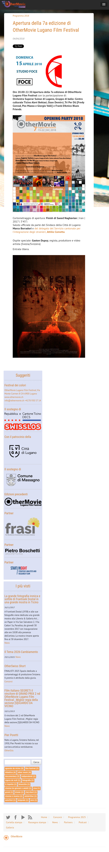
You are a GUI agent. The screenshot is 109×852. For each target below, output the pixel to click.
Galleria (10, 827)
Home (44, 817)
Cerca (36, 762)
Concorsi (8, 681)
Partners (68, 822)
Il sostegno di (12, 409)
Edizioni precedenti (16, 494)
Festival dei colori (15, 385)
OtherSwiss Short (15, 666)
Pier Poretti (11, 735)
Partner (8, 513)
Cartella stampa (14, 822)
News (7, 642)
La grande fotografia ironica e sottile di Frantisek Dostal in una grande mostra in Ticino (22, 599)
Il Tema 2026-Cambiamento (21, 652)
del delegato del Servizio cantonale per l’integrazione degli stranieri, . (46, 230)
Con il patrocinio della (17, 437)
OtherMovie (16, 836)
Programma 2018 (21, 15)
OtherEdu (8, 750)
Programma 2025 (77, 817)
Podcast (83, 822)
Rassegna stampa (37, 822)
